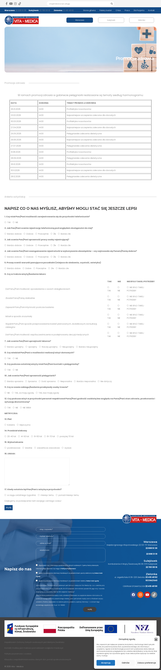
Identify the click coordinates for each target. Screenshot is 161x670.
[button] (156, 639)
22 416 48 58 (151, 586)
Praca (127, 10)
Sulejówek (111, 20)
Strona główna (89, 10)
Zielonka (141, 20)
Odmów (125, 662)
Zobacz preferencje (146, 662)
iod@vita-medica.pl (54, 648)
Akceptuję (105, 662)
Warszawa (79, 20)
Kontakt (151, 10)
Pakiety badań (106, 10)
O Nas (118, 10)
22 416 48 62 (68, 10)
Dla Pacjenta (139, 10)
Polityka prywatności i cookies (17, 653)
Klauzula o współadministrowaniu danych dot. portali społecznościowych (37, 659)
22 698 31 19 (151, 554)
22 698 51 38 (20, 10)
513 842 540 (151, 580)
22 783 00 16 (44, 10)
